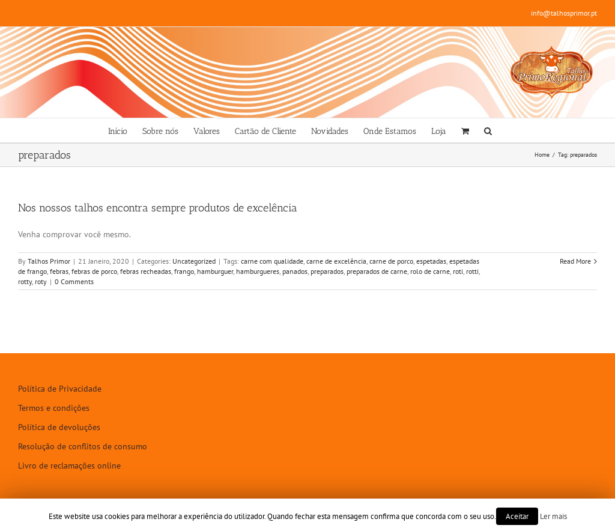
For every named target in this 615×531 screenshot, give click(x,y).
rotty (25, 281)
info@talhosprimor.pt (564, 12)
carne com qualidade (272, 261)
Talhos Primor (49, 261)
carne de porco (391, 261)
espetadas (431, 261)
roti (458, 271)
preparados (327, 271)
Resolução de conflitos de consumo (82, 446)
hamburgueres (257, 271)
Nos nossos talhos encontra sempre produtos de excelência (157, 207)
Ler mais (553, 516)
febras (59, 271)
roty (41, 281)
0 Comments (74, 281)
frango (184, 271)
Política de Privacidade (59, 388)
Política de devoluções (59, 427)
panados (295, 271)
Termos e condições (53, 407)
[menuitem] (117, 130)
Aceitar (517, 516)
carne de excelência (336, 261)
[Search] (488, 130)
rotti (472, 271)
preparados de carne (377, 271)
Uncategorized (194, 261)
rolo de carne (430, 271)
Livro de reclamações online (69, 465)
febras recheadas (145, 271)
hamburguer (215, 271)
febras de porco (94, 271)
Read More (575, 261)
